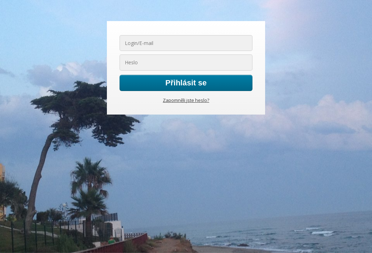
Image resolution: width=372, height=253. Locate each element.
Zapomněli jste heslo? (186, 100)
